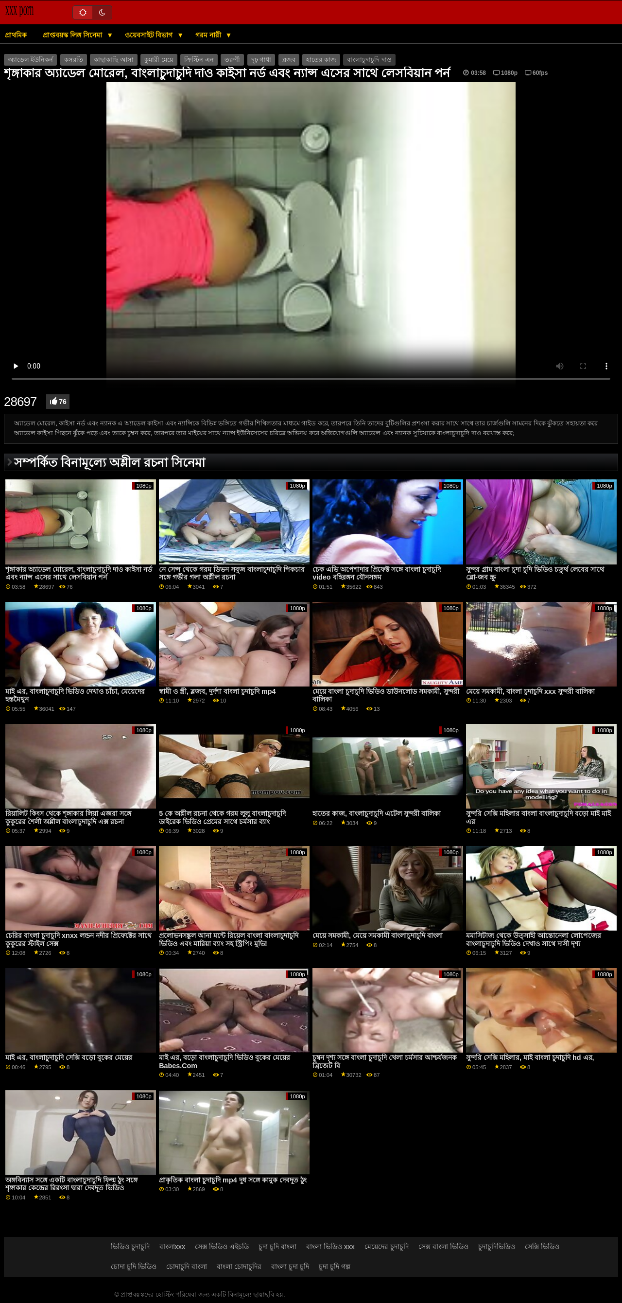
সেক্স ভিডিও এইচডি (222, 1246)
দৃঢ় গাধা (261, 59)
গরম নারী (209, 35)
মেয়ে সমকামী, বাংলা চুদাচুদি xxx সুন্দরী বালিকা (530, 691)
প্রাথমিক (16, 35)
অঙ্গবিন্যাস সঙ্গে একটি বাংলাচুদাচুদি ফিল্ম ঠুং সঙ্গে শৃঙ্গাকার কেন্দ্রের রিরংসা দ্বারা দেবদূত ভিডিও (71, 1184)
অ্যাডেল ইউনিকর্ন (30, 59)
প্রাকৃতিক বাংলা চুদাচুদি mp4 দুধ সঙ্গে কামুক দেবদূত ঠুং (232, 1180)
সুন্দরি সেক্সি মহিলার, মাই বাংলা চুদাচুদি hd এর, (530, 1057)
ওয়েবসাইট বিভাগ (150, 35)
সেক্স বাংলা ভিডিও (443, 1246)
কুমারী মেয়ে (158, 59)
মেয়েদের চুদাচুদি (386, 1246)
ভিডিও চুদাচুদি (130, 1246)
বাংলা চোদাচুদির (239, 1266)
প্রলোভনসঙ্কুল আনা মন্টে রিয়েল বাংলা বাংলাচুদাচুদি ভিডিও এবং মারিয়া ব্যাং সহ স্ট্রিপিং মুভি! (228, 940)
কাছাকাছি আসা (113, 59)
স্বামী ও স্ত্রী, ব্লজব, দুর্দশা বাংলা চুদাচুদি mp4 (217, 691)
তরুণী (232, 59)
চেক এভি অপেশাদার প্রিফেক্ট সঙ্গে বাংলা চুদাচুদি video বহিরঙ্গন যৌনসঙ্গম (376, 573)
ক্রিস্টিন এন (198, 59)
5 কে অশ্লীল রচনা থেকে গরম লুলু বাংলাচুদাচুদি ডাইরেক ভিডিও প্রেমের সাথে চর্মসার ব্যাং (222, 818)
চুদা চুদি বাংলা (277, 1246)
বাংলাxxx (172, 1246)
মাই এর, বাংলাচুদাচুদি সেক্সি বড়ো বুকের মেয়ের (68, 1057)
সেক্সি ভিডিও (542, 1246)
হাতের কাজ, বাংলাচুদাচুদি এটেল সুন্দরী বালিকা (376, 813)
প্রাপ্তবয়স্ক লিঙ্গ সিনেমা (73, 35)
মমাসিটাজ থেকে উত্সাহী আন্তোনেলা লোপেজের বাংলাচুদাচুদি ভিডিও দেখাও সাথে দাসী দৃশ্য (533, 940)
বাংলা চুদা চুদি (290, 1266)
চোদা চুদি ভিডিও (133, 1266)
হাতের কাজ (321, 59)
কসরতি (73, 59)
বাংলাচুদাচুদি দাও (369, 59)
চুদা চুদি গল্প (334, 1266)
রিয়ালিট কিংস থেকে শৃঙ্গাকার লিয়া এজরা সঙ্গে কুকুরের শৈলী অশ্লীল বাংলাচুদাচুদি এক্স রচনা (68, 818)
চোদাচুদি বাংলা (186, 1266)
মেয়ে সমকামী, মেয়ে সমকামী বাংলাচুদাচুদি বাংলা (377, 935)
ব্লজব (288, 59)
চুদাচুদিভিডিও (496, 1246)
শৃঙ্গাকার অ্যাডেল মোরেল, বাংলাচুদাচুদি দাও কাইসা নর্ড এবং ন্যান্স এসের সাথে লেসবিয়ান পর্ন (78, 573)
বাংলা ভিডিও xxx (330, 1246)
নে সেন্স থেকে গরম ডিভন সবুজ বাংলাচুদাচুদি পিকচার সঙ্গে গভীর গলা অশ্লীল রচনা (232, 573)
